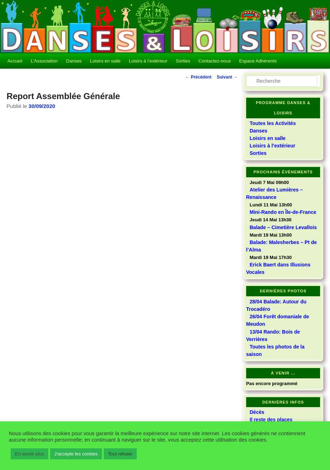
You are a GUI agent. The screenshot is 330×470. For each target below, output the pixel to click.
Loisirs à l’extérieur (148, 61)
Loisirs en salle (105, 61)
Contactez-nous (215, 61)
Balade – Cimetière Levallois (283, 227)
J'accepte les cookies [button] (76, 454)
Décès (257, 412)
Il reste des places (271, 419)
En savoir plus (29, 454)
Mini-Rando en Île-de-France (283, 212)
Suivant (227, 77)
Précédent (198, 77)
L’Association (44, 61)
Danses (74, 61)
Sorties (183, 61)
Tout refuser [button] (120, 454)
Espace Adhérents (258, 61)
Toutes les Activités (273, 123)
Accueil (14, 61)
